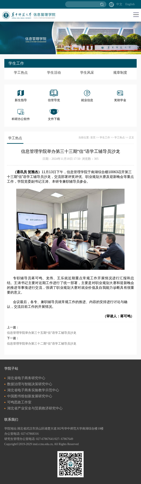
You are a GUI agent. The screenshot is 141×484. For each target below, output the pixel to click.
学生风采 (87, 72)
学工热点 (21, 72)
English (130, 4)
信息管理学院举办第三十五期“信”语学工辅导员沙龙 (41, 332)
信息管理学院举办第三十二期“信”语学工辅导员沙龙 (41, 343)
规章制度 (120, 72)
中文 (119, 4)
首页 (93, 137)
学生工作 (105, 137)
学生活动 (54, 72)
